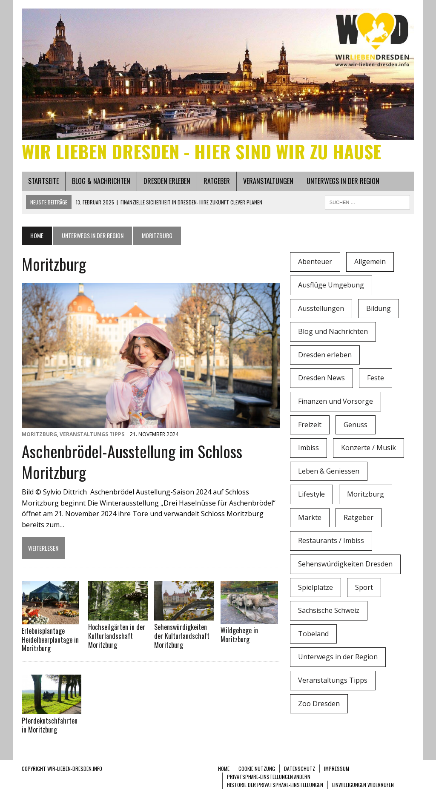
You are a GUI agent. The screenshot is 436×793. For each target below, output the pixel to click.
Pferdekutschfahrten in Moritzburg (49, 725)
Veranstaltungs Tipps (92, 434)
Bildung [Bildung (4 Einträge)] (378, 308)
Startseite (43, 181)
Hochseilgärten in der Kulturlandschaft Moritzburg (116, 636)
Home (223, 768)
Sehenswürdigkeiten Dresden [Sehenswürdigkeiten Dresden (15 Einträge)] (345, 564)
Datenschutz (299, 768)
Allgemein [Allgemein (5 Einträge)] (370, 261)
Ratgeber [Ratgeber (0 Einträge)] (358, 517)
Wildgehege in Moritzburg (239, 634)
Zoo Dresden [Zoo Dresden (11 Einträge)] (319, 703)
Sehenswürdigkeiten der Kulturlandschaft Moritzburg (181, 636)
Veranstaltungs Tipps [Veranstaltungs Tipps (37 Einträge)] (332, 680)
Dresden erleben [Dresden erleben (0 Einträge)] (325, 354)
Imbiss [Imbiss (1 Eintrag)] (308, 447)
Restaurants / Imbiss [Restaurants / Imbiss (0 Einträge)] (331, 540)
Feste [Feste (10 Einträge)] (375, 377)
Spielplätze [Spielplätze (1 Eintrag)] (315, 587)
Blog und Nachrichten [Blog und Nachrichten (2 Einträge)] (333, 331)
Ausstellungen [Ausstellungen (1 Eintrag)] (321, 308)
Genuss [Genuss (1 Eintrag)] (355, 424)
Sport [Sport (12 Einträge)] (364, 587)
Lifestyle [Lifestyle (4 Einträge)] (311, 494)
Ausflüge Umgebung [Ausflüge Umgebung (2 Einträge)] (331, 285)
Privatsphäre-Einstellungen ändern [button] (268, 776)
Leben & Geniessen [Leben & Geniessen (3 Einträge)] (328, 471)
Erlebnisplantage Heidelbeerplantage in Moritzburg (50, 640)
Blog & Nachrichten (101, 181)
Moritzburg (39, 434)
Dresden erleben (166, 181)
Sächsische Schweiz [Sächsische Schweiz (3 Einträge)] (328, 610)
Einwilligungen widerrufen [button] (363, 784)
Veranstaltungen (268, 181)
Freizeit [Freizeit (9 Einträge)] (309, 424)
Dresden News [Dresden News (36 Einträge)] (321, 377)
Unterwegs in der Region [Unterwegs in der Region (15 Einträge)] (338, 656)
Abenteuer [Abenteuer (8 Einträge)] (315, 261)
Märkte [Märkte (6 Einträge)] (309, 517)
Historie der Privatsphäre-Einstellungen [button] (275, 784)
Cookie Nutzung (256, 768)
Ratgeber (217, 181)
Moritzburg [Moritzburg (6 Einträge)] (365, 494)
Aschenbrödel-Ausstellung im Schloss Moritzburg (132, 461)
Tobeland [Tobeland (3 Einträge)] (313, 633)
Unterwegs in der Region (343, 181)
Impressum (336, 768)
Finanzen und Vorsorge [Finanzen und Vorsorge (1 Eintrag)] (335, 401)
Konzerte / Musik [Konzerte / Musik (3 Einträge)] (368, 447)
